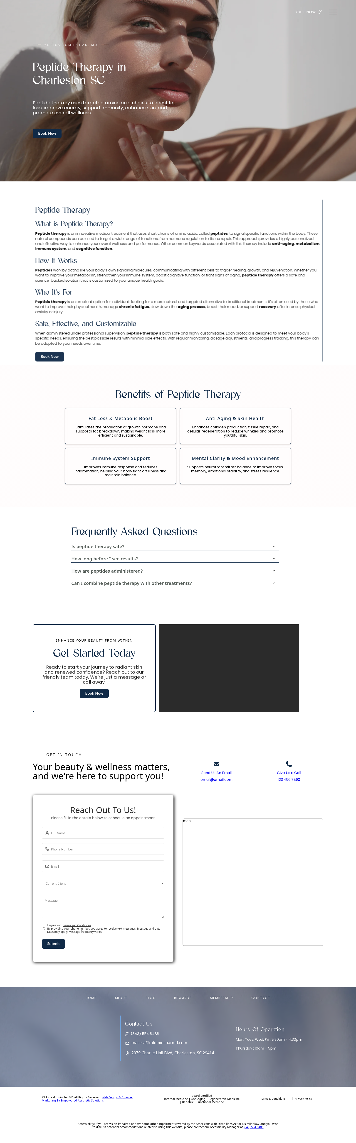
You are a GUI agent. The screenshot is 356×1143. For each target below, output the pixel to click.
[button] (174, 546)
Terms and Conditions (77, 925)
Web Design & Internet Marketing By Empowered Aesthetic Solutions (87, 1098)
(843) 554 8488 (254, 1127)
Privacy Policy (303, 1098)
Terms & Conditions (272, 1098)
